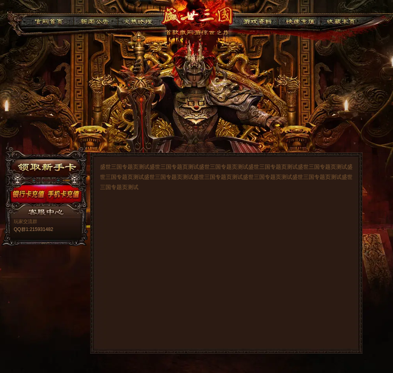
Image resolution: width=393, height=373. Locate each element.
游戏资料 (257, 20)
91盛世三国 (197, 17)
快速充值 (298, 20)
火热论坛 (138, 20)
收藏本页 (340, 20)
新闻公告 (95, 20)
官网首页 (48, 20)
